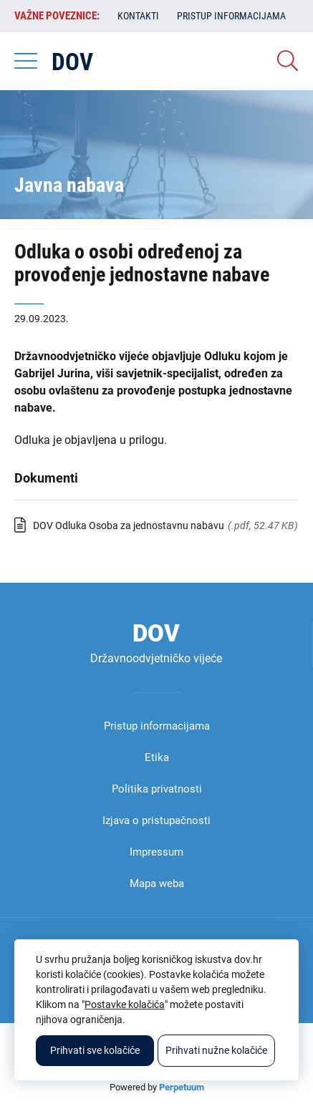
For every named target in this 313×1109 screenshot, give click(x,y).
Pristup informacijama (231, 15)
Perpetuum (181, 1087)
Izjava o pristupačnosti (156, 820)
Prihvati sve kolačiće (95, 1050)
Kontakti (138, 15)
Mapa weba (157, 883)
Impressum (156, 852)
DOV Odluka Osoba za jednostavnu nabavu (128, 525)
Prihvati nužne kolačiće (216, 1050)
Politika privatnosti (157, 789)
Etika (157, 757)
